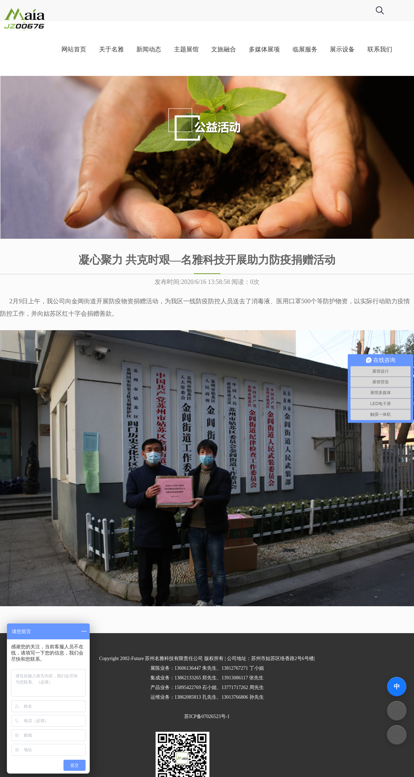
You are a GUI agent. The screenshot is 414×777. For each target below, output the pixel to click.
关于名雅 (139, 49)
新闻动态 (177, 49)
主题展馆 (215, 49)
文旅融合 (252, 49)
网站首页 (102, 49)
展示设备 (370, 49)
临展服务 (333, 49)
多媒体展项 (292, 49)
